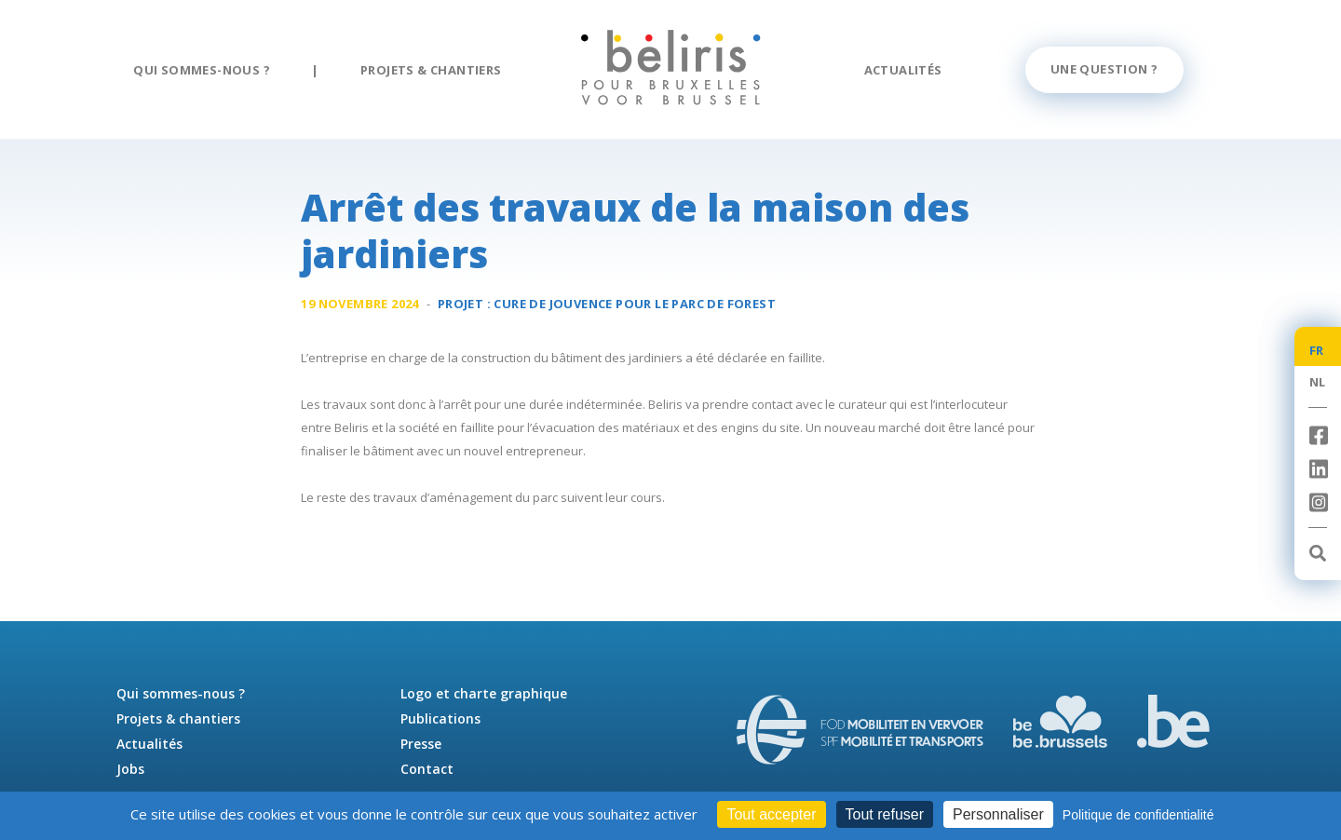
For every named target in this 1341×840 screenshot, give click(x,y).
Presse (420, 743)
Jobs (130, 769)
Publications (440, 718)
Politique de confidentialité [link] (1138, 814)
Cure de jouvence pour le (635, 303)
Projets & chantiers (431, 69)
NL (1317, 381)
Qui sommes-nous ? (201, 69)
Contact (427, 769)
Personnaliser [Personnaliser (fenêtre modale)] (998, 814)
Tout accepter (771, 814)
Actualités (903, 69)
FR (1316, 350)
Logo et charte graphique (483, 693)
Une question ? (1104, 69)
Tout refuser (885, 814)
